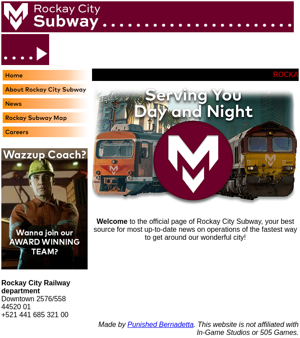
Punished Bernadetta (160, 324)
